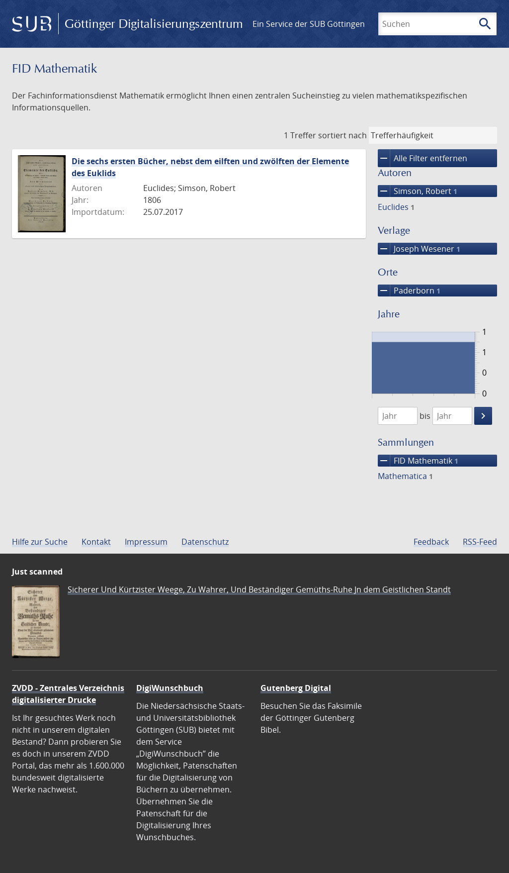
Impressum (146, 541)
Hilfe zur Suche (40, 541)
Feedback (431, 541)
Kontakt (96, 541)
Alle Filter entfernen (422, 158)
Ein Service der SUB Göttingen (309, 23)
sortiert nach (342, 135)
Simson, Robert (417, 191)
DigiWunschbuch (169, 687)
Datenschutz (205, 541)
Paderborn (409, 290)
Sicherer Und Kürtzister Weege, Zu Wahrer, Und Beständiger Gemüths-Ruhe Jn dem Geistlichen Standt (259, 589)
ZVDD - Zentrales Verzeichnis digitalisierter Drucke (68, 693)
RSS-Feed (480, 541)
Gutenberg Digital (295, 687)
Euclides (396, 206)
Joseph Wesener (419, 249)
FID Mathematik (418, 461)
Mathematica (405, 476)
